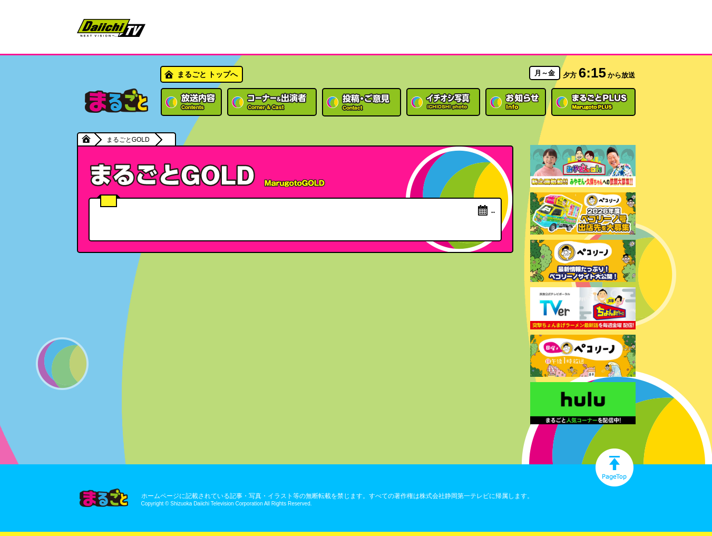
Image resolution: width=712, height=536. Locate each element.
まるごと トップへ (207, 74)
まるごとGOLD (128, 139)
